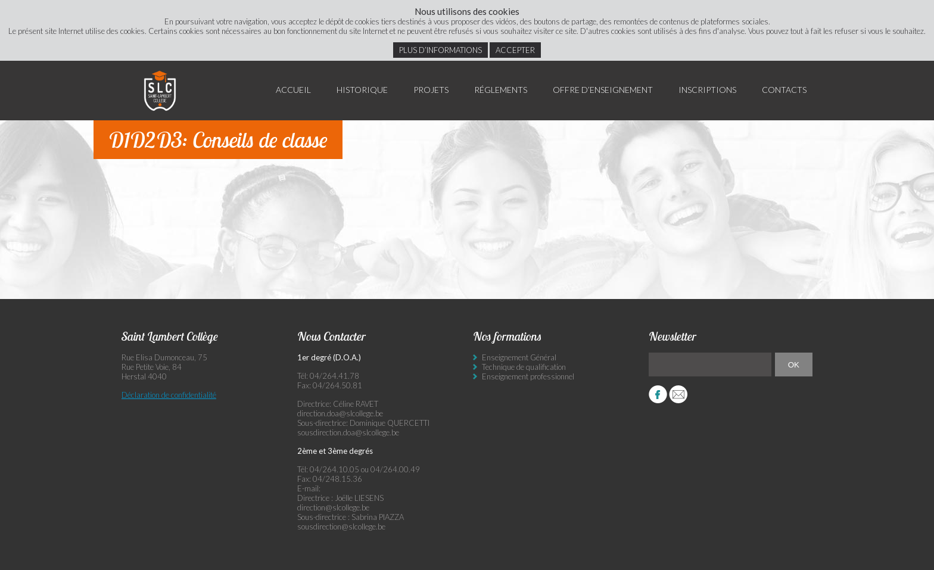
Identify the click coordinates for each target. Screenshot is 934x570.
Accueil (293, 90)
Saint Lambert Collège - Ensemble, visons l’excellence (160, 90)
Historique (362, 90)
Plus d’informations (440, 50)
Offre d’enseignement (603, 90)
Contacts (784, 90)
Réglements (500, 90)
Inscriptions (707, 90)
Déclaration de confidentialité (169, 395)
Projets (431, 90)
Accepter (515, 50)
